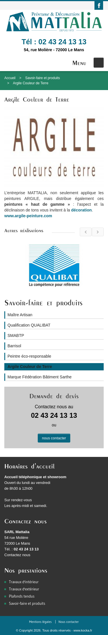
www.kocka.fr (82, 630)
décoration (81, 210)
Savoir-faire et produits (42, 78)
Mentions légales (40, 622)
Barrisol (14, 346)
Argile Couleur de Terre (30, 83)
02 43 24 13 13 (62, 42)
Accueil (10, 78)
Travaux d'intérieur (24, 581)
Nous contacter (68, 622)
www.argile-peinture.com (28, 215)
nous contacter (54, 438)
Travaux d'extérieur (24, 589)
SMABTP (15, 335)
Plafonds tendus (22, 596)
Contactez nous (17, 555)
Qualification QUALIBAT (28, 325)
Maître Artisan (19, 314)
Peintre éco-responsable (29, 356)
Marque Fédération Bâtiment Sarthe (39, 377)
